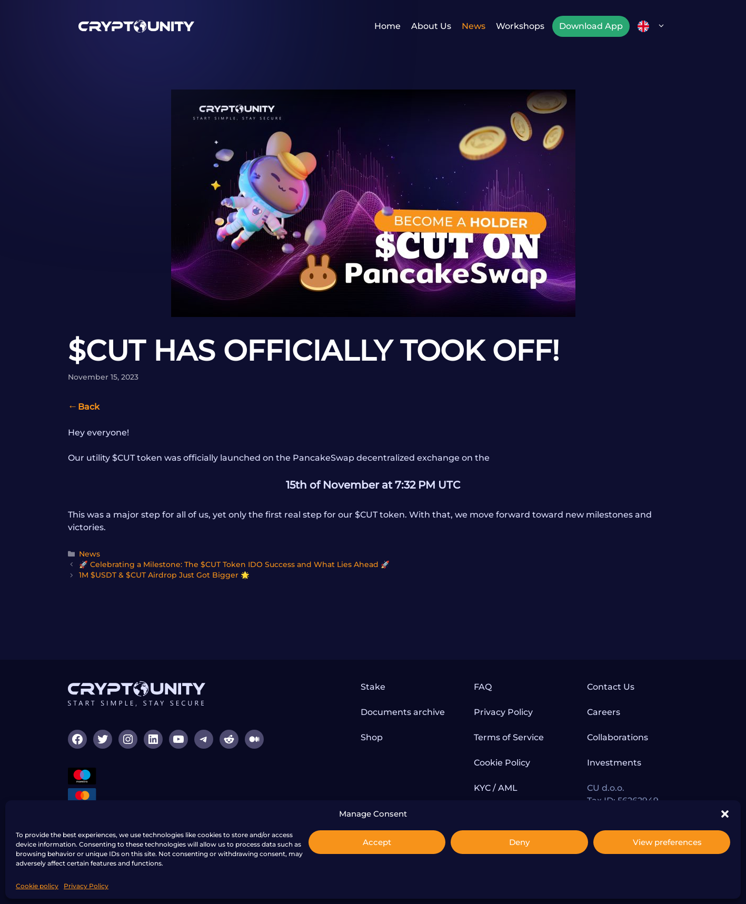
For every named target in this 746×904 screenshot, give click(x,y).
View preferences (667, 842)
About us (431, 26)
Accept (377, 842)
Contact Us (610, 687)
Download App (591, 26)
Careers (603, 712)
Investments (614, 763)
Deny (519, 842)
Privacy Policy (86, 886)
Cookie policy (37, 886)
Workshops (520, 26)
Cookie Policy (502, 763)
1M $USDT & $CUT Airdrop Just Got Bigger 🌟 (164, 575)
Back (89, 407)
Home (387, 26)
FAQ (483, 687)
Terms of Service (509, 737)
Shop (372, 737)
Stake (373, 687)
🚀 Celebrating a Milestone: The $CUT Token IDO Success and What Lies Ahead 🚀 (234, 564)
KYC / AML (496, 788)
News (473, 26)
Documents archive (403, 712)
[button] (725, 814)
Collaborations (617, 737)
